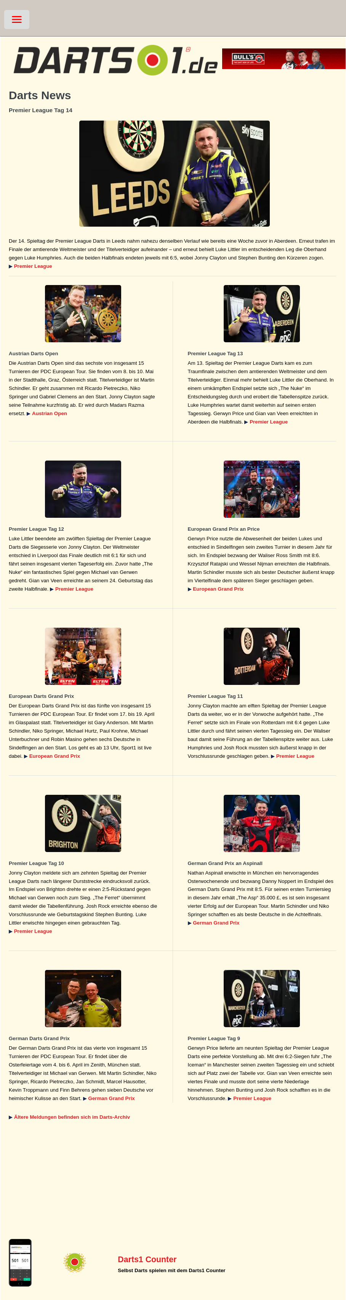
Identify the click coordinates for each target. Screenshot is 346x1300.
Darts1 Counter (147, 1259)
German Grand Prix (216, 923)
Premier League (33, 266)
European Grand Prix (218, 589)
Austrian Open (49, 413)
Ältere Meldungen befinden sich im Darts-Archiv (72, 1117)
